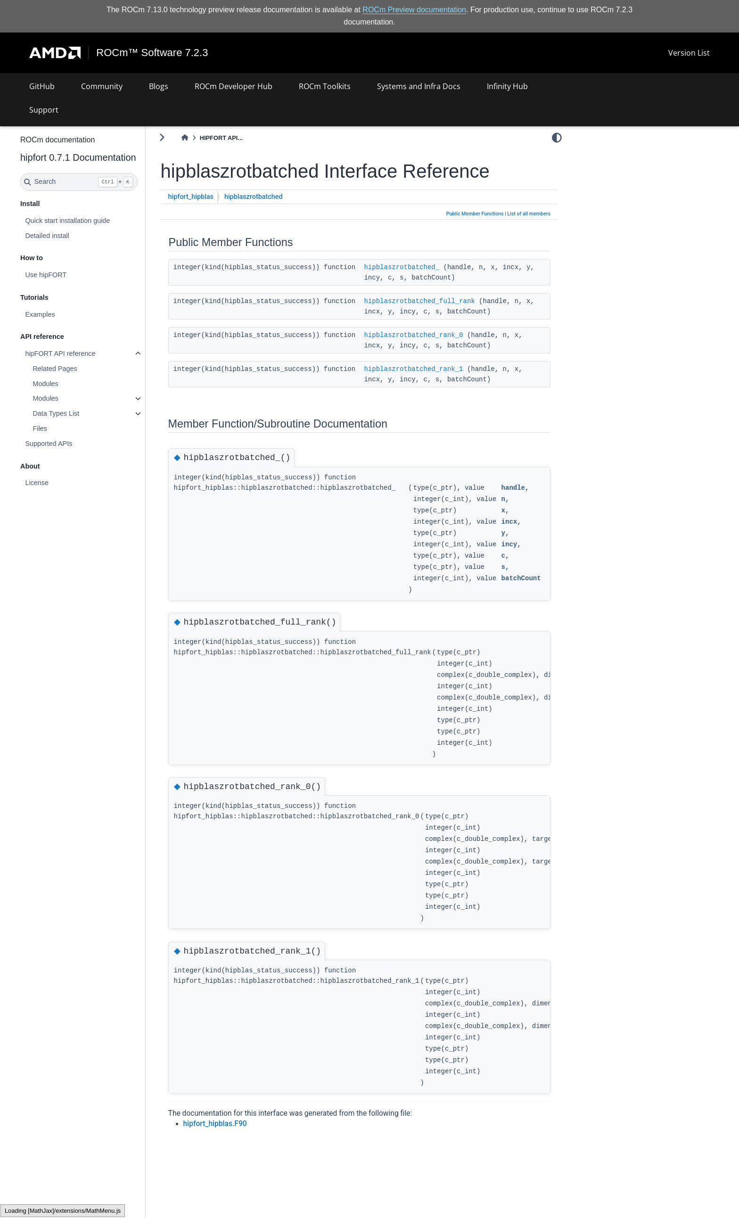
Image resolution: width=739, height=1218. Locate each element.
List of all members (528, 214)
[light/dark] (557, 137)
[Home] (209, 138)
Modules (70, 383)
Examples (65, 314)
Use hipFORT (70, 275)
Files (64, 428)
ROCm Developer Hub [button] (233, 86)
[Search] (104, 182)
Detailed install (72, 235)
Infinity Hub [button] (507, 86)
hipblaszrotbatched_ (426, 267)
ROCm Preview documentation (414, 10)
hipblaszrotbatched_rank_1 (438, 368)
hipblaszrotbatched (278, 197)
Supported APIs (73, 443)
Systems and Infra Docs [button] (418, 86)
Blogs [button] (158, 86)
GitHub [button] (42, 86)
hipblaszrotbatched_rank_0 (438, 334)
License (62, 482)
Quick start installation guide (92, 220)
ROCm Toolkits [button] (325, 86)
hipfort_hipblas (215, 197)
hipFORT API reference (85, 353)
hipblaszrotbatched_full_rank (444, 300)
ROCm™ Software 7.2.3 (152, 52)
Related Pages (79, 368)
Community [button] (102, 86)
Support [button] (43, 110)
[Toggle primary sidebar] (187, 137)
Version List (689, 53)
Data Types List (80, 413)
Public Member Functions (475, 214)
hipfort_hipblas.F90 (240, 1123)
